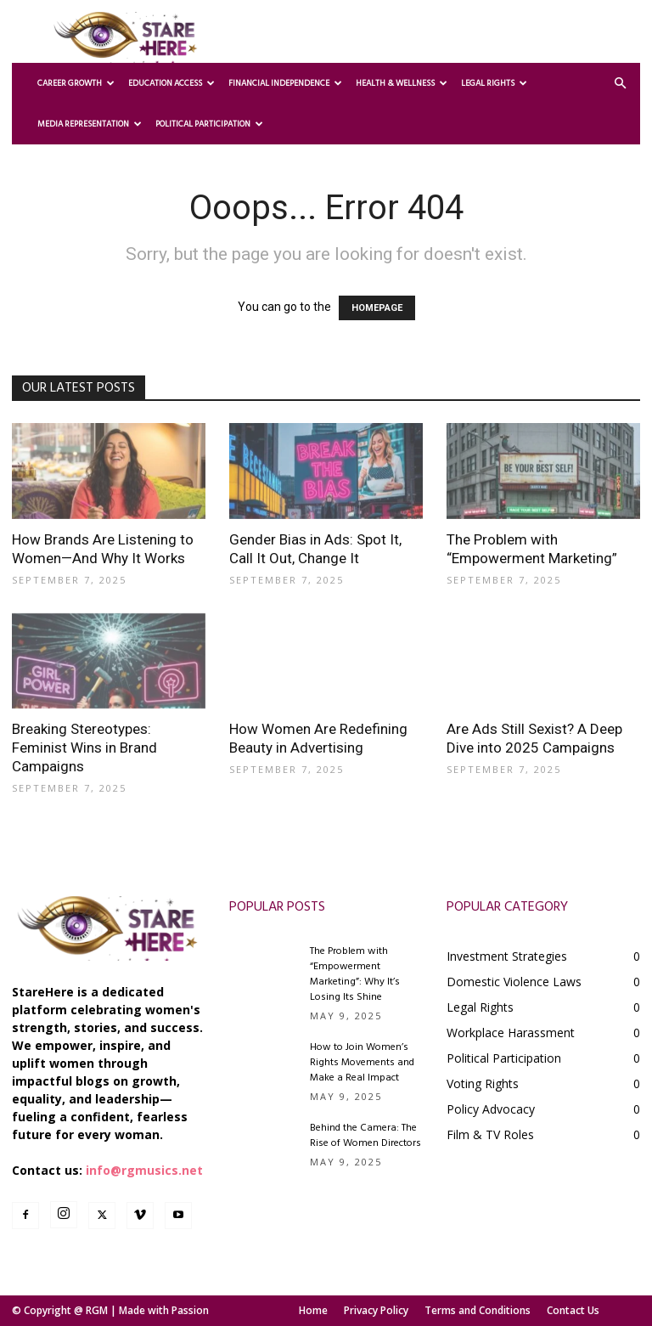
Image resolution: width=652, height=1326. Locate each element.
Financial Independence (285, 83)
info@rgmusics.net (144, 1170)
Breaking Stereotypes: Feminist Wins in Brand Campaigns (84, 747)
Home (313, 1310)
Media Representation (89, 124)
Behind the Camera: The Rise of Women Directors (365, 1136)
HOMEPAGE (376, 307)
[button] (619, 84)
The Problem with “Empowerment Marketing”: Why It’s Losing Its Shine (355, 974)
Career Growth (76, 83)
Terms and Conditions (477, 1310)
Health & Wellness (401, 83)
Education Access (171, 83)
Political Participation (209, 124)
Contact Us (573, 1310)
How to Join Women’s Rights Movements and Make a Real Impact (362, 1062)
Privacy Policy (376, 1310)
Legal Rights (494, 83)
